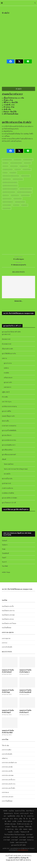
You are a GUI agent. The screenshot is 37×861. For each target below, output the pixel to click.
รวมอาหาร (17, 169)
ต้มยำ (9, 821)
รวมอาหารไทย (26, 169)
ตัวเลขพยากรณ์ (6, 344)
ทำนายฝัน (5, 397)
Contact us (30, 840)
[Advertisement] (18, 35)
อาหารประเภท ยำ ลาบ (8, 784)
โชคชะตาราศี (25, 832)
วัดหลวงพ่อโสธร (9, 464)
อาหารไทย (16, 205)
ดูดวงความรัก (8, 382)
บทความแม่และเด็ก (21, 842)
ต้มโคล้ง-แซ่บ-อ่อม (10, 824)
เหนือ (20, 818)
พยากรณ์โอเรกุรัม (7, 478)
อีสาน (16, 818)
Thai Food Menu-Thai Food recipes (14, 834)
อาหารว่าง (30, 816)
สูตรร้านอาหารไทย (17, 179)
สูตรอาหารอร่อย (25, 195)
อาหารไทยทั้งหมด (7, 801)
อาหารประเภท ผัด (7, 767)
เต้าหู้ (17, 816)
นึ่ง (30, 818)
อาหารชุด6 (6, 840)
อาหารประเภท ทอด (7, 775)
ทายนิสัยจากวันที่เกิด (8, 493)
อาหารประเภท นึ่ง (7, 771)
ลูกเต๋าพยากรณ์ (6, 483)
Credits (12, 842)
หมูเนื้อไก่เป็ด (11, 816)
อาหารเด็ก (5, 818)
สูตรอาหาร (5, 195)
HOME (5, 811)
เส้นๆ (16, 829)
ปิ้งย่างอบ (14, 826)
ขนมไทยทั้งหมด (6, 627)
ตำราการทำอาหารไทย (16, 163)
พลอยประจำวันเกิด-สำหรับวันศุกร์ (8, 711)
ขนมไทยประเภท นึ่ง (8, 606)
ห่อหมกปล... (18, 301)
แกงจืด (14, 821)
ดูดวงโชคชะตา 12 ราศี (9, 502)
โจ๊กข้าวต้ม (28, 826)
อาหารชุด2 (6, 837)
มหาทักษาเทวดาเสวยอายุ (9, 406)
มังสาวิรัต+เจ (30, 811)
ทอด (33, 818)
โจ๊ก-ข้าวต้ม (5, 745)
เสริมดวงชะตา (8, 377)
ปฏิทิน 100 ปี (5, 392)
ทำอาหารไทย (14, 166)
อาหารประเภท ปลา (7, 796)
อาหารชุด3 (14, 837)
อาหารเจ (4, 643)
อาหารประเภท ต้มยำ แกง (9, 762)
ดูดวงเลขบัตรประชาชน (9, 440)
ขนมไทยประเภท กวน (8, 610)
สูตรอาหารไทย (17, 198)
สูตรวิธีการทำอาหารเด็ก (25, 189)
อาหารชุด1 (29, 834)
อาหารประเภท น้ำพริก (8, 788)
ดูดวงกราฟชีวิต (6, 411)
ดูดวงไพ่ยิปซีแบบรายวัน (9, 353)
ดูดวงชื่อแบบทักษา (7, 449)
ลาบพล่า (7, 826)
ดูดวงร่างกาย (8, 363)
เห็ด (22, 816)
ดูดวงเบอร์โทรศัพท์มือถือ (9, 430)
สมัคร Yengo (6, 572)
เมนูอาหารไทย (6, 208)
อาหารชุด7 (14, 840)
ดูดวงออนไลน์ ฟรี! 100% (18, 845)
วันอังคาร (5, 545)
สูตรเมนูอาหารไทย (20, 202)
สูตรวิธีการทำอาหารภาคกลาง (10, 185)
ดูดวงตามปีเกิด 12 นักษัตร (9, 498)
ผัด (5, 821)
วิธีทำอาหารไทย (25, 176)
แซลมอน (21, 826)
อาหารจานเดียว (6, 205)
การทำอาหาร (17, 159)
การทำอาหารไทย (28, 159)
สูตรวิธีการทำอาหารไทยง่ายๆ (24, 192)
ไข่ (25, 816)
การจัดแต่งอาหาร (7, 159)
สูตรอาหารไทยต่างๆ (7, 202)
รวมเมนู (5, 172)
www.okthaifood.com (23, 850)
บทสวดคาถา (7, 387)
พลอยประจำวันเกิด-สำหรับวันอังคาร (25, 671)
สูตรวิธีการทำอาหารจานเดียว (10, 182)
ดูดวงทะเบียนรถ (6, 435)
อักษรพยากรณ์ (6, 339)
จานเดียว (16, 832)
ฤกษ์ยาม (6, 368)
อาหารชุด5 (30, 837)
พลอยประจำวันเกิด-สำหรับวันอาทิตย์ (8, 731)
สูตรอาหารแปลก (7, 198)
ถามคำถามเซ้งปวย (7, 488)
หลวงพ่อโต (7, 474)
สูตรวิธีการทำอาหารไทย (8, 192)
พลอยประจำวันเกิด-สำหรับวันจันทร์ (8, 671)
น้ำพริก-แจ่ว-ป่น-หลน (23, 824)
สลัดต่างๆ (5, 758)
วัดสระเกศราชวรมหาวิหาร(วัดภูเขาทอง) (15, 469)
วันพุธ (3, 549)
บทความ (4, 358)
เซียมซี (4, 459)
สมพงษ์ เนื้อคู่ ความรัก (8, 416)
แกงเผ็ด (20, 821)
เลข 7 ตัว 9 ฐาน (6, 401)
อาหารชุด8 (22, 840)
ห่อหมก (25, 829)
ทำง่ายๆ (16, 813)
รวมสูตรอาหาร (23, 166)
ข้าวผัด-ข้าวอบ (9, 829)
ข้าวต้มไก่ (5, 163)
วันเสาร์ (4, 562)
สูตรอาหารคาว (14, 195)
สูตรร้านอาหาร (6, 179)
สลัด (20, 829)
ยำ (31, 824)
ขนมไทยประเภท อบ (8, 619)
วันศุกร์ (4, 557)
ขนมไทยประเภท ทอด (8, 615)
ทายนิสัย (6, 373)
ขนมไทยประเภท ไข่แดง (9, 623)
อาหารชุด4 (22, 837)
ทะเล (31, 813)
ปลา (5, 816)
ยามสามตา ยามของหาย (9, 425)
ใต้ (24, 818)
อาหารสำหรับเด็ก (7, 647)
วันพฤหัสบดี (5, 553)
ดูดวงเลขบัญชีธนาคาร (8, 445)
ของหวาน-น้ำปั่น (20, 811)
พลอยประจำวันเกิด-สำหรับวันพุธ (8, 691)
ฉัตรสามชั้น (5, 421)
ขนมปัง (10, 832)
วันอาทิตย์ (5, 566)
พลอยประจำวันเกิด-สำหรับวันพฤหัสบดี (25, 691)
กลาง (11, 818)
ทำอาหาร (5, 166)
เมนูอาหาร (24, 205)
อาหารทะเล (5, 792)
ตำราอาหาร (27, 163)
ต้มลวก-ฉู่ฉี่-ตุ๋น (27, 821)
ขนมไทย (11, 811)
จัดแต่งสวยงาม (8, 813)
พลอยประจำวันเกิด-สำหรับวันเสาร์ (25, 711)
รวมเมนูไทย (13, 172)
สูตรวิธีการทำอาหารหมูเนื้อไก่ (10, 189)
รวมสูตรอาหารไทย (7, 169)
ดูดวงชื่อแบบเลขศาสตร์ (9, 454)
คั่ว (27, 818)
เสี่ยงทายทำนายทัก (7, 348)
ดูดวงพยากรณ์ (6, 334)
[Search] (35, 3)
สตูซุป (30, 829)
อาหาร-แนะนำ (24, 813)
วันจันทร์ (4, 540)
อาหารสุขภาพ (6, 638)
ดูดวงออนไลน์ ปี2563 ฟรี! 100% (11, 332)
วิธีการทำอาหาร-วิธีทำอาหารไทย (10, 176)
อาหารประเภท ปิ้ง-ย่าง (8, 779)
